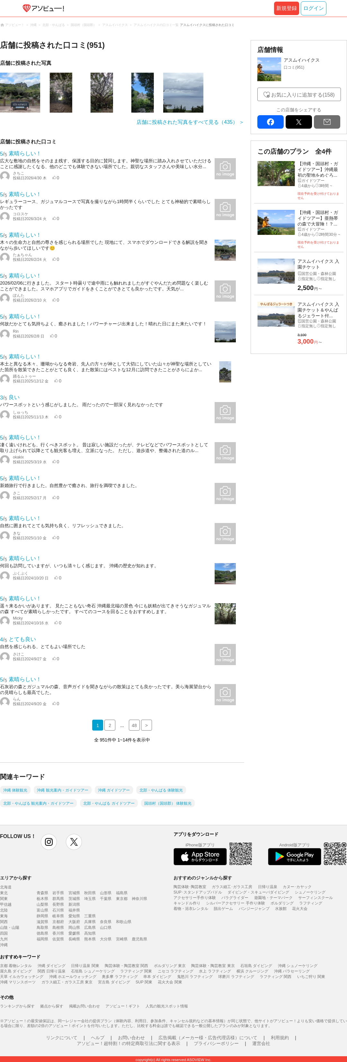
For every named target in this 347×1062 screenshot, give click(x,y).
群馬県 (58, 898)
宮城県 (74, 893)
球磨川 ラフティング (236, 976)
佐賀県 (58, 939)
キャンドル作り (187, 903)
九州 (4, 939)
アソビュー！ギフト (122, 1006)
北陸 (4, 910)
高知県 (90, 933)
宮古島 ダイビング (114, 982)
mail (327, 122)
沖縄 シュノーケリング (297, 966)
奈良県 (105, 922)
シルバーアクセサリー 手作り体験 (235, 903)
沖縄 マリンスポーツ (18, 982)
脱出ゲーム (223, 908)
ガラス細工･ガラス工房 (232, 887)
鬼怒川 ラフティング (195, 976)
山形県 (105, 893)
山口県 (105, 927)
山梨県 (42, 904)
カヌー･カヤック (297, 887)
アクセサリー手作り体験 (195, 897)
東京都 (122, 898)
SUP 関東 (144, 982)
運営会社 (261, 1043)
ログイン (313, 8)
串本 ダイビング (157, 976)
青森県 (42, 893)
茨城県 (74, 898)
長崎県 (74, 939)
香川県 (58, 933)
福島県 (122, 893)
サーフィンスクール (315, 897)
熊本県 (90, 939)
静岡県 (42, 916)
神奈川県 (139, 898)
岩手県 (58, 893)
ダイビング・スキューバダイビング (258, 892)
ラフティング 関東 (136, 971)
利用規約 (280, 1037)
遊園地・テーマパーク (273, 897)
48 (134, 725)
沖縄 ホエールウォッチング (72, 976)
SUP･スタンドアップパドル (198, 892)
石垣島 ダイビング (256, 966)
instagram (49, 842)
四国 (4, 933)
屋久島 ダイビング (16, 971)
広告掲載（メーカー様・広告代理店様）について (207, 1037)
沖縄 (4, 945)
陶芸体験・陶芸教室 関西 (126, 966)
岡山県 (74, 927)
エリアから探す (15, 877)
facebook (270, 122)
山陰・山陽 (9, 927)
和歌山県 (123, 922)
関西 (4, 922)
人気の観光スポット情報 (167, 1006)
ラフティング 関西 (275, 976)
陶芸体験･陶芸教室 (190, 887)
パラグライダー (234, 897)
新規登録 (286, 8)
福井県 (74, 910)
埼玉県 (90, 898)
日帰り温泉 (267, 887)
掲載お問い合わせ (84, 1006)
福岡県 (42, 939)
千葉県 (105, 898)
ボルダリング (282, 903)
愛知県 (74, 916)
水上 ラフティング (215, 971)
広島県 (90, 927)
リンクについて (61, 1037)
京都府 (58, 922)
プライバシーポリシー (216, 1043)
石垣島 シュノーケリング (92, 971)
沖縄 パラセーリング (292, 971)
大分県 (105, 939)
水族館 (281, 908)
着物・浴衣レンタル (191, 908)
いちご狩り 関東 (311, 976)
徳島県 (42, 933)
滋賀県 (42, 922)
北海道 (6, 887)
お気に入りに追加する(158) (302, 95)
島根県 (58, 927)
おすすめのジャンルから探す (203, 877)
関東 (4, 898)
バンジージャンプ (254, 908)
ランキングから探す (17, 1006)
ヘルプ (97, 1037)
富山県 (42, 910)
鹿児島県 (139, 939)
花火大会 (299, 908)
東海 (4, 916)
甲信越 (6, 904)
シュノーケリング (310, 892)
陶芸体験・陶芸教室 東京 (213, 966)
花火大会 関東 (170, 982)
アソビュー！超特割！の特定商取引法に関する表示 (128, 1043)
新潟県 (74, 904)
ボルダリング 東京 (170, 966)
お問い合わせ (131, 1037)
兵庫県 (90, 922)
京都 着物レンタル (16, 966)
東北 (4, 893)
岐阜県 (58, 916)
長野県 (58, 904)
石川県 (58, 910)
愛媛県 (74, 933)
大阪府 (74, 922)
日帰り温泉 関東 (85, 966)
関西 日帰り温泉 (52, 971)
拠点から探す (51, 1006)
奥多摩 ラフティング (120, 976)
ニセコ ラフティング (175, 971)
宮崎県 (122, 939)
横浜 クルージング (252, 971)
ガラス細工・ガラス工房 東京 (67, 982)
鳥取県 (42, 927)
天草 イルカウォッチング (21, 976)
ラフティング (310, 903)
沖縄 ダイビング (52, 966)
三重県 (90, 916)
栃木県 (42, 898)
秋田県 (90, 893)
